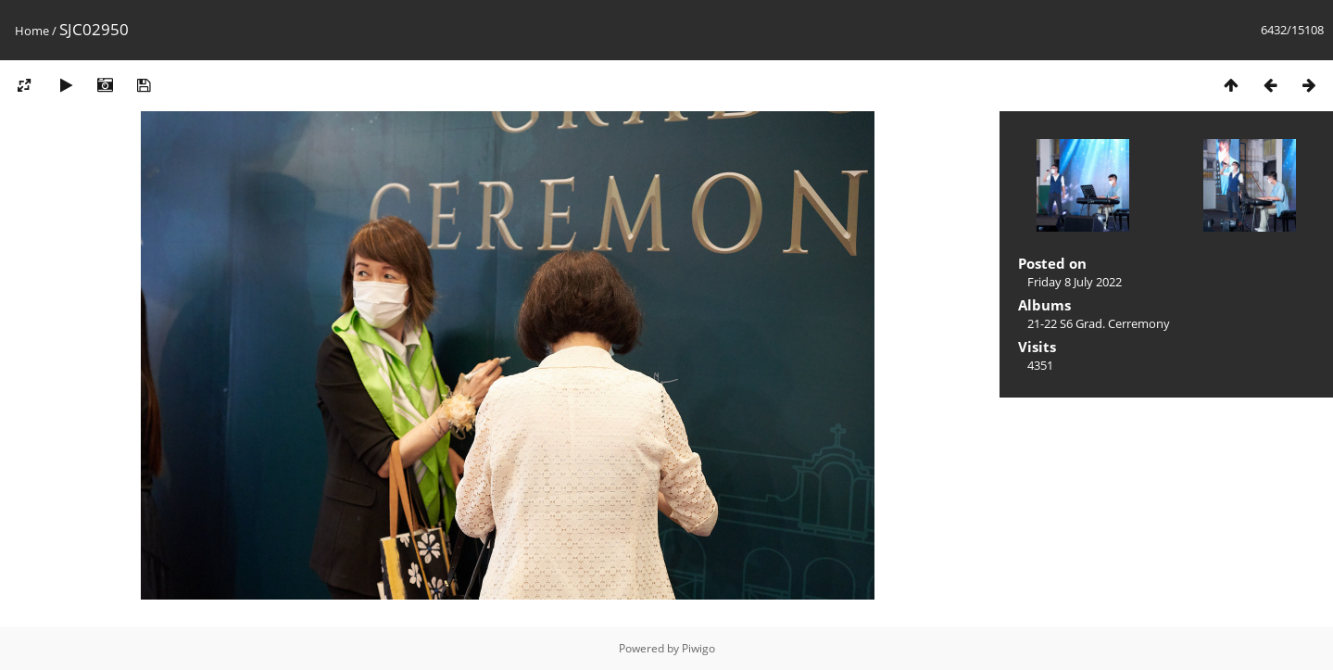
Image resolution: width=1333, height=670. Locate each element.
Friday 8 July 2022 (1074, 281)
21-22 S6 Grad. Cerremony (1098, 323)
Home (32, 30)
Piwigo (698, 648)
